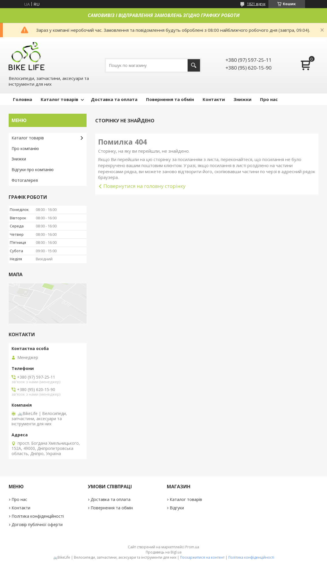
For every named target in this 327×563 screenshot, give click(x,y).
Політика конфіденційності (38, 516)
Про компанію (25, 148)
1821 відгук (256, 3)
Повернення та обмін (170, 99)
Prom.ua (192, 547)
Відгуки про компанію (33, 169)
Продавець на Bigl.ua (164, 552)
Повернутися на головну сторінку (144, 186)
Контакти (214, 99)
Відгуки (177, 507)
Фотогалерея (25, 180)
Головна (22, 99)
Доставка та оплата (114, 99)
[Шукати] (194, 65)
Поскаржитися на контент (202, 557)
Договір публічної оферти (37, 524)
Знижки (242, 99)
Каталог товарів (59, 99)
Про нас (269, 99)
